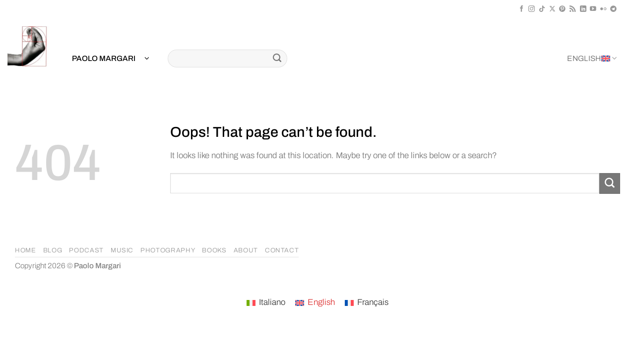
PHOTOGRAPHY (167, 250)
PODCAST (86, 250)
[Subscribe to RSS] (573, 9)
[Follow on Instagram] (531, 9)
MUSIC (122, 250)
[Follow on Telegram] (613, 9)
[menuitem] (266, 303)
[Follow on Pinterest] (562, 9)
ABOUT (246, 250)
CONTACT (282, 250)
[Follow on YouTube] (593, 9)
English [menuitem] (321, 302)
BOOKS (214, 250)
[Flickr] (603, 9)
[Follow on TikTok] (542, 9)
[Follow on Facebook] (521, 9)
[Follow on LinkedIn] (583, 9)
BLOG (53, 250)
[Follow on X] (552, 9)
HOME (25, 250)
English (592, 58)
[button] (110, 59)
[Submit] (277, 58)
